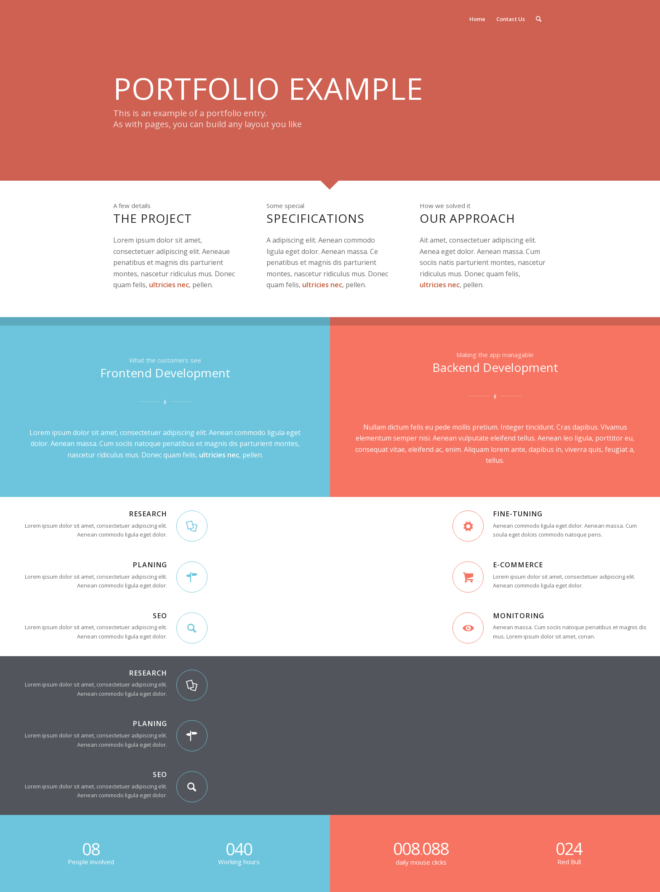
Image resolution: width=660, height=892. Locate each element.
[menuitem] (477, 18)
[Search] (538, 18)
